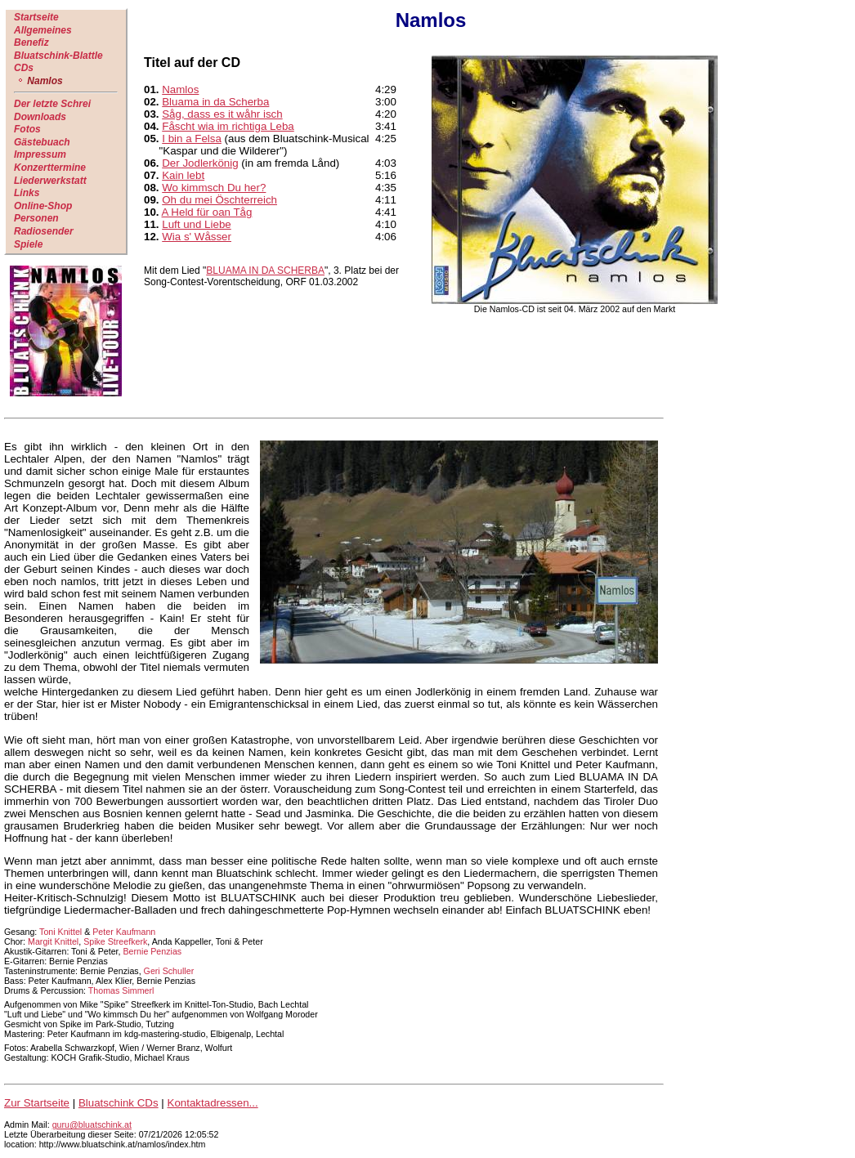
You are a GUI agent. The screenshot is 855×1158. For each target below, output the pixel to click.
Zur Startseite (36, 1103)
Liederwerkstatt (50, 180)
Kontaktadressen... (213, 1103)
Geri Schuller (169, 971)
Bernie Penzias (152, 951)
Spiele (28, 244)
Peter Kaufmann (123, 932)
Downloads (40, 117)
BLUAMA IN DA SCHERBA (265, 270)
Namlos (180, 89)
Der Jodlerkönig (200, 163)
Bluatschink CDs (118, 1103)
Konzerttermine (50, 167)
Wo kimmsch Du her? (214, 187)
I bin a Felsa (192, 138)
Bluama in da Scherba (215, 102)
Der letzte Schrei (52, 104)
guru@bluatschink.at (92, 1124)
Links (26, 193)
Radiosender (44, 231)
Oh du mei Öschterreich (219, 200)
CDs (24, 68)
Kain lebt (183, 175)
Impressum (40, 154)
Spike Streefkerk (115, 941)
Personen (36, 218)
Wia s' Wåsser (196, 236)
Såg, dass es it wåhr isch (222, 114)
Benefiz (31, 42)
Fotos (27, 129)
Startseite (36, 17)
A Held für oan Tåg (207, 212)
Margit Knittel (53, 941)
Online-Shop (43, 206)
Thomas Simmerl (121, 990)
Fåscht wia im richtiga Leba (228, 126)
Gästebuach (42, 142)
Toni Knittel (60, 932)
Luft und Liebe (196, 224)
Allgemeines (43, 30)
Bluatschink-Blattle (58, 55)
